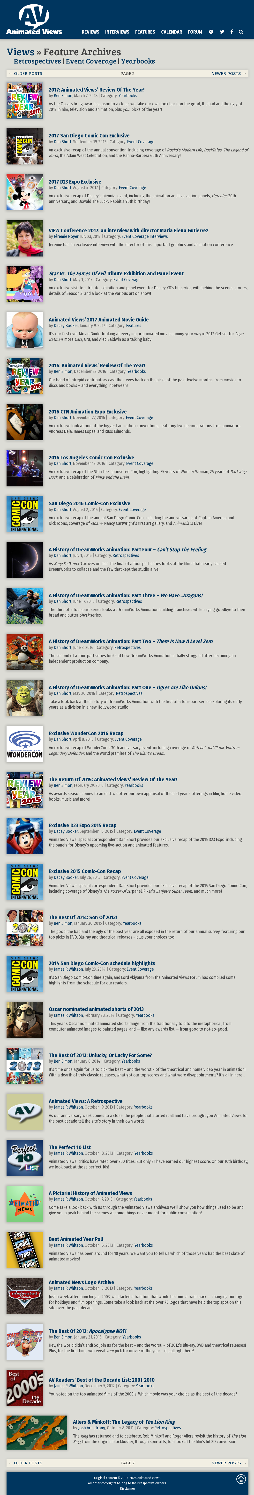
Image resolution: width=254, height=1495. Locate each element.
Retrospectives (37, 60)
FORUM (195, 32)
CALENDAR (171, 32)
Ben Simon (63, 95)
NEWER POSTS (226, 73)
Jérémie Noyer (66, 236)
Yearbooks (138, 60)
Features (133, 325)
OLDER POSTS (28, 73)
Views (20, 51)
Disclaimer (127, 1488)
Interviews (159, 236)
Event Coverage (91, 60)
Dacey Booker (66, 325)
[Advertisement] (131, 37)
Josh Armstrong (91, 1428)
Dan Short (62, 141)
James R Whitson (68, 969)
